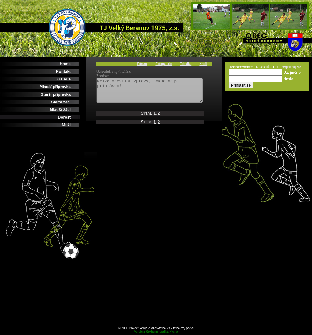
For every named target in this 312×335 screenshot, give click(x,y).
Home (65, 64)
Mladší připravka (55, 86)
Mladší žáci (60, 109)
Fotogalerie (163, 64)
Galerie (64, 79)
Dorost (64, 117)
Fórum (142, 64)
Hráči (203, 64)
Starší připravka (56, 94)
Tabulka (185, 64)
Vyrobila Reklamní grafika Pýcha (156, 331)
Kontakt (63, 71)
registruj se (291, 67)
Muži (66, 125)
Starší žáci (61, 102)
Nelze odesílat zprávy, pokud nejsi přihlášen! (155, 92)
